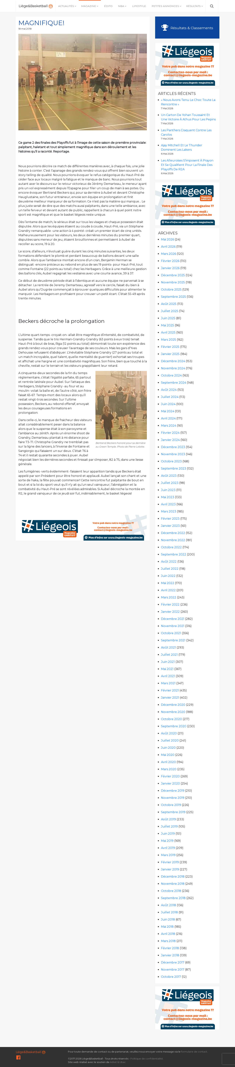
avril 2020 (168, 762)
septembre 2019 (173, 812)
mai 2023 (167, 497)
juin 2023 (168, 490)
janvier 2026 (170, 268)
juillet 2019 (169, 826)
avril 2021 (168, 676)
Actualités (66, 6)
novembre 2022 (173, 540)
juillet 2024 (169, 397)
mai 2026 (167, 239)
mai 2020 (167, 755)
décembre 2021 (172, 619)
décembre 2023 (173, 447)
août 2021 (168, 647)
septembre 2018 (173, 898)
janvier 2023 (170, 526)
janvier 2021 (170, 697)
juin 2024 (168, 404)
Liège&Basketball (36, 6)
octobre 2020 (171, 719)
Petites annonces (165, 6)
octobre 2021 (171, 633)
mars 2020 (168, 769)
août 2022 (169, 561)
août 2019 (168, 819)
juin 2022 (168, 576)
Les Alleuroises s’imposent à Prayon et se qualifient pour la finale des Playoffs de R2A (187, 165)
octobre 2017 (171, 977)
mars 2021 (168, 683)
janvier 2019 (170, 869)
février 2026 (170, 261)
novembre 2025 (173, 282)
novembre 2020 (173, 712)
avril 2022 (168, 590)
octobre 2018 (171, 891)
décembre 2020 (173, 704)
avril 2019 (168, 848)
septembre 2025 (173, 296)
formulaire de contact (194, 1051)
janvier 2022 (170, 611)
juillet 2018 (169, 912)
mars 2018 (168, 941)
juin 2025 (168, 318)
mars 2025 (168, 339)
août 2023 (169, 475)
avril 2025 (168, 332)
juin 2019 (168, 833)
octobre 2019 (171, 805)
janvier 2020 (170, 783)
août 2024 (169, 390)
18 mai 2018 (25, 28)
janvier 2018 (170, 955)
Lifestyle (139, 6)
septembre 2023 (173, 468)
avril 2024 (168, 418)
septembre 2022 (173, 554)
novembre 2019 (172, 798)
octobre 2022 (171, 547)
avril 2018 (168, 934)
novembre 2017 (172, 969)
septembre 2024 (173, 382)
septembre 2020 (173, 726)
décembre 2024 (173, 361)
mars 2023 (168, 511)
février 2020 (170, 776)
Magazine (88, 6)
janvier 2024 (170, 440)
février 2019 (170, 862)
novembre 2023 (173, 454)
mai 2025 (167, 325)
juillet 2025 (169, 311)
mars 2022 (168, 597)
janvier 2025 (170, 354)
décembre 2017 (172, 962)
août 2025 (168, 304)
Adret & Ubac (118, 1062)
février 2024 (170, 432)
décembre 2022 (173, 533)
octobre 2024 (171, 375)
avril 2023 (168, 504)
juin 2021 (168, 662)
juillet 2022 (169, 568)
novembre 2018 (173, 883)
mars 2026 (168, 254)
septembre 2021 (173, 640)
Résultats (193, 6)
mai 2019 (167, 841)
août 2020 (169, 733)
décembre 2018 (173, 876)
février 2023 (170, 518)
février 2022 (170, 604)
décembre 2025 (173, 275)
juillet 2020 (170, 740)
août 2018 (168, 905)
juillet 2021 (169, 654)
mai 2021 (167, 669)
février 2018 (170, 948)
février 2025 (170, 347)
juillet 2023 (169, 483)
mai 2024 (167, 411)
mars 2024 (168, 425)
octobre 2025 (171, 289)
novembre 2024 (173, 368)
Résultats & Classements (187, 28)
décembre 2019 (172, 790)
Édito (108, 6)
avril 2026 (168, 246)
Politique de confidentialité (146, 1058)
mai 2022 (167, 583)
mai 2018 (167, 926)
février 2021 (170, 690)
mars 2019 (168, 855)
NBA (121, 6)
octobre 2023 (171, 461)
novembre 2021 (172, 626)
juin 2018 (168, 919)
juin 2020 (168, 747)
